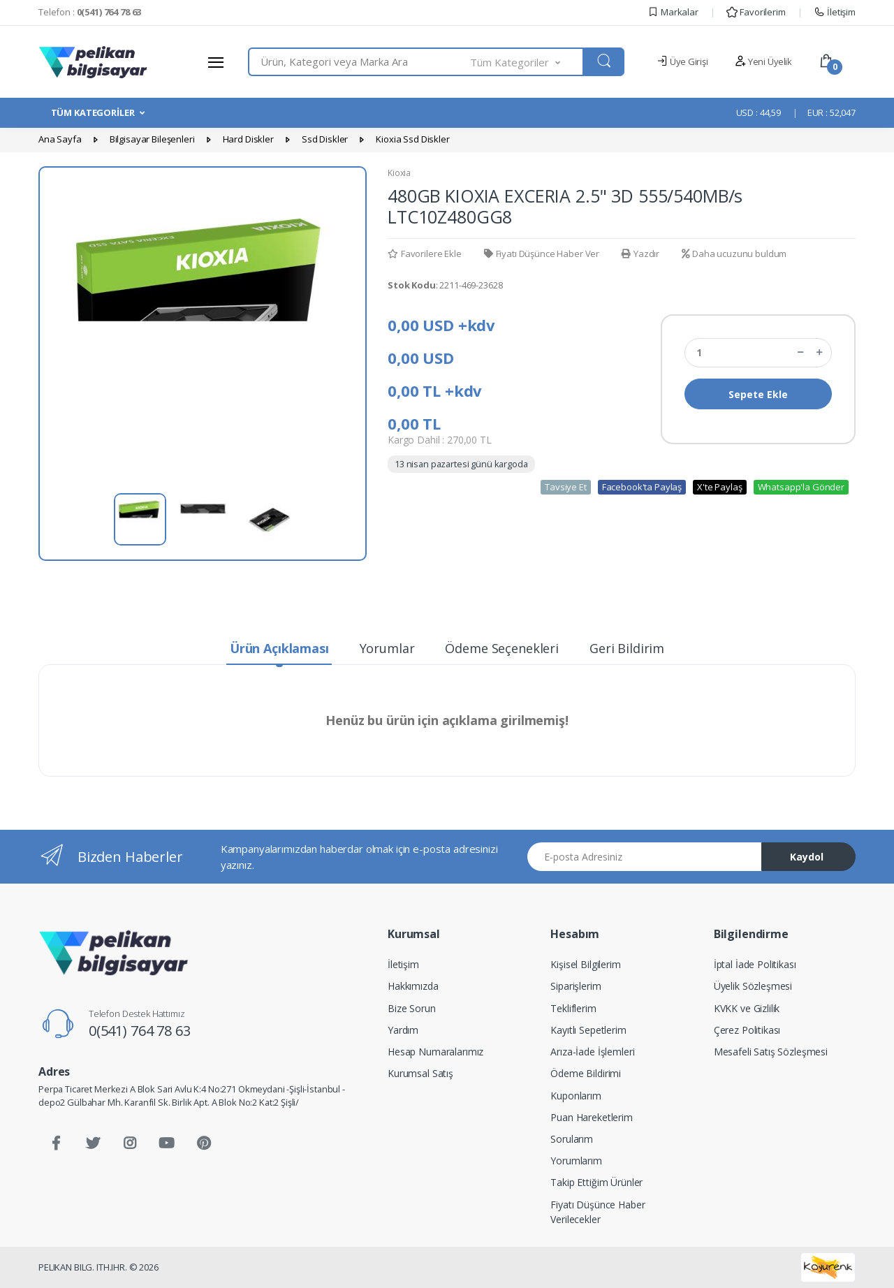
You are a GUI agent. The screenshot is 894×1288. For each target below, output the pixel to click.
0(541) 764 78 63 (140, 1030)
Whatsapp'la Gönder (801, 487)
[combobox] (359, 61)
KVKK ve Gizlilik (747, 1008)
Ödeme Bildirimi (585, 1073)
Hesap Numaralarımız (435, 1051)
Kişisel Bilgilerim (585, 964)
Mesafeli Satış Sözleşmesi (771, 1051)
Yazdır (640, 253)
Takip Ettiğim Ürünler (596, 1182)
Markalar (672, 12)
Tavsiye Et (566, 487)
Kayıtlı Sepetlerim (588, 1030)
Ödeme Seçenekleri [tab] (502, 648)
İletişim (835, 12)
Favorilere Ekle (425, 253)
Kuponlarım (575, 1095)
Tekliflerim (573, 1008)
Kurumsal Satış (420, 1073)
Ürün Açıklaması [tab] (279, 648)
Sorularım (571, 1139)
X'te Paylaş (719, 487)
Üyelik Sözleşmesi (753, 986)
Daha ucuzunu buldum (734, 253)
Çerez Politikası (747, 1030)
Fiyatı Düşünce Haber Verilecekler (597, 1212)
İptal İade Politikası (755, 964)
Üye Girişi (682, 61)
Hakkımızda (413, 986)
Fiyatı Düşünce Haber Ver (541, 253)
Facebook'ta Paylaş (642, 487)
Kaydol (806, 856)
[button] (527, 61)
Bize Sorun (412, 1008)
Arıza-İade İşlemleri (592, 1051)
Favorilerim (755, 12)
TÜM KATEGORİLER (93, 112)
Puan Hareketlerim (591, 1117)
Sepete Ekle (758, 394)
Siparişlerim (575, 986)
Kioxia (399, 173)
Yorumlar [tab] (387, 648)
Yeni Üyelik (763, 61)
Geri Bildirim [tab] (626, 648)
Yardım (403, 1030)
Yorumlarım (576, 1160)
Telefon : (89, 12)
